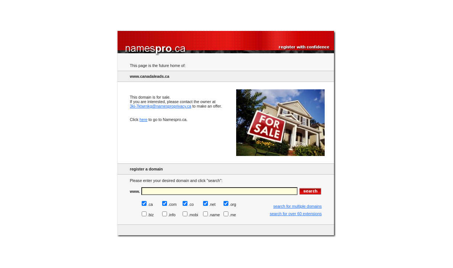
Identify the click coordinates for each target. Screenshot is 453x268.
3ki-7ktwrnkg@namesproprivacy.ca (160, 106)
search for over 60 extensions (296, 213)
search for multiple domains (297, 206)
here (143, 119)
